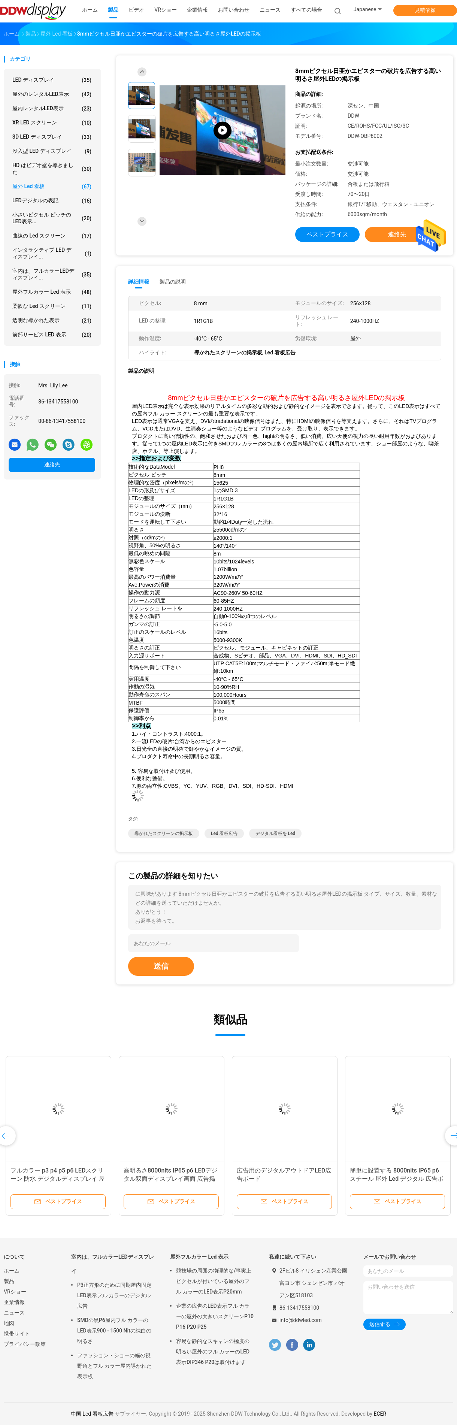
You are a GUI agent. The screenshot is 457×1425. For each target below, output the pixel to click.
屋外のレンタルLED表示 (51, 94)
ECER (379, 1414)
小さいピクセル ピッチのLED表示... (51, 218)
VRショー (15, 1292)
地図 (9, 1323)
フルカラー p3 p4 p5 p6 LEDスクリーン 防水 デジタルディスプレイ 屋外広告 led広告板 (57, 1178)
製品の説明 (173, 282)
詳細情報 (138, 282)
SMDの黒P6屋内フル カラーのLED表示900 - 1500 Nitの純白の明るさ (114, 1330)
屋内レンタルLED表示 (51, 108)
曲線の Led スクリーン (51, 236)
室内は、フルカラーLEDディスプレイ (112, 1264)
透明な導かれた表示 (51, 320)
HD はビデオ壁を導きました (51, 168)
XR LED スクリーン (51, 123)
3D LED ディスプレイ (51, 137)
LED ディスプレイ (51, 80)
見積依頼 (425, 10)
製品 (9, 1281)
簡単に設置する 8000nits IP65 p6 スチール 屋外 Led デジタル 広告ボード (397, 1178)
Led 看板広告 (224, 833)
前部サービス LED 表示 (51, 335)
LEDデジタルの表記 (51, 201)
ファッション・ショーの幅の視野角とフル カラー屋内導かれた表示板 (114, 1365)
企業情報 (14, 1302)
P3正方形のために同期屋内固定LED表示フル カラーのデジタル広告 (114, 1295)
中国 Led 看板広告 (92, 1414)
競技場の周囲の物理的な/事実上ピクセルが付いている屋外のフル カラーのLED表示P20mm (213, 1281)
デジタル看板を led (275, 833)
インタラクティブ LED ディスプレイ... (51, 253)
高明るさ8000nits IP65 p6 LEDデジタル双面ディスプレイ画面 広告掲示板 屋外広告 (170, 1178)
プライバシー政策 (25, 1344)
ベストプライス (327, 234)
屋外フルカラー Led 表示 (51, 292)
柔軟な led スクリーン (51, 306)
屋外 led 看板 (51, 186)
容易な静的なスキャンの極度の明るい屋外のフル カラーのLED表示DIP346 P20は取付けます (212, 1351)
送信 (161, 966)
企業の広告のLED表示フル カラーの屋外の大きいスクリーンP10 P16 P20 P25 (215, 1316)
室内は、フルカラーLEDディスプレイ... (51, 274)
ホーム (11, 1271)
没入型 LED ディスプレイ (51, 151)
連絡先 (52, 465)
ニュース (14, 1313)
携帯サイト (17, 1334)
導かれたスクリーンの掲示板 (163, 833)
